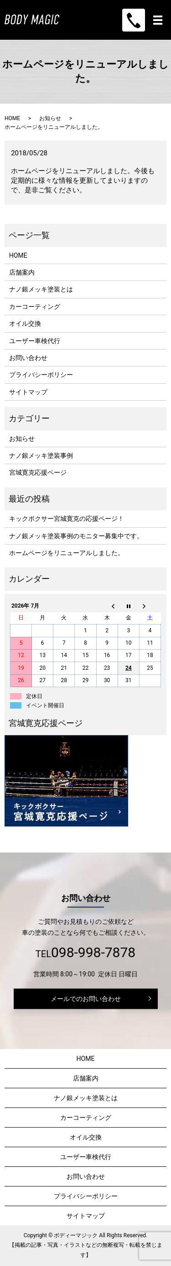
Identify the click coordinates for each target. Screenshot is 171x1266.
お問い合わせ (28, 357)
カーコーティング (34, 306)
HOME (12, 118)
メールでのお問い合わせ (86, 998)
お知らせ (50, 118)
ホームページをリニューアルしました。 (66, 552)
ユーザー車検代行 (34, 340)
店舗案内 (22, 272)
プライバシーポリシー (41, 374)
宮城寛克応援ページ (38, 472)
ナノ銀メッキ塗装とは (41, 289)
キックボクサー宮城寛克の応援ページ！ (66, 518)
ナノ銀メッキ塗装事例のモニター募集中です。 (76, 536)
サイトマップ (28, 392)
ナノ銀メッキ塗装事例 (41, 455)
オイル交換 (25, 323)
